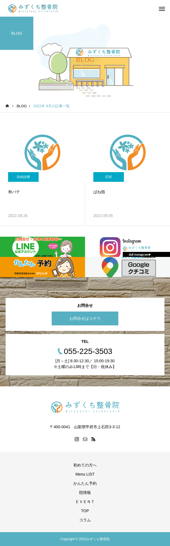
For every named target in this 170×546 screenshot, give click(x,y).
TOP (85, 511)
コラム (85, 520)
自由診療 (23, 177)
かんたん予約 (85, 483)
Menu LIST (85, 474)
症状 (108, 177)
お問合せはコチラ (85, 318)
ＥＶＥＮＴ (85, 501)
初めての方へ (85, 465)
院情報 (85, 492)
